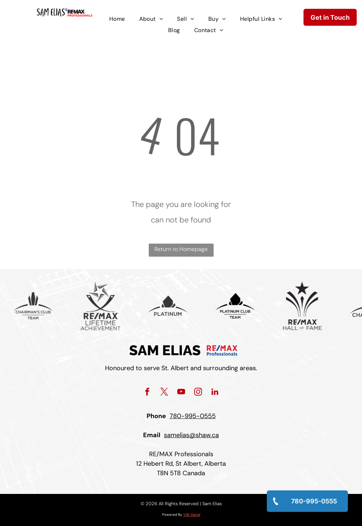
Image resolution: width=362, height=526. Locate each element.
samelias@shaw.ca (191, 435)
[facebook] (147, 392)
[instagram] (198, 392)
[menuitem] (117, 19)
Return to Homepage (181, 249)
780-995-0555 (193, 416)
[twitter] (164, 392)
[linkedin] (215, 392)
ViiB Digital (191, 514)
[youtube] (181, 392)
